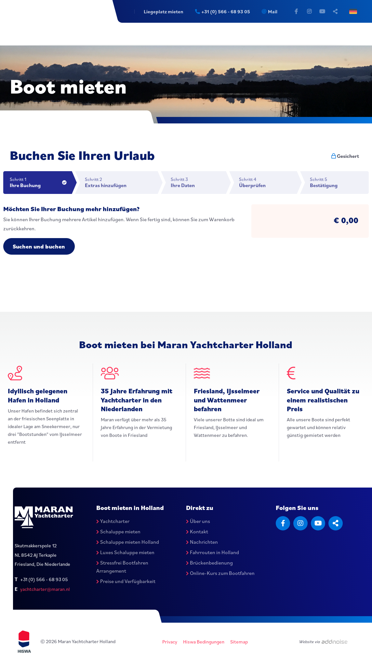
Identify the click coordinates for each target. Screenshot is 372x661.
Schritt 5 (339, 182)
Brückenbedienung (209, 562)
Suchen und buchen (40, 246)
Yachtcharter (112, 521)
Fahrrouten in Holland (212, 552)
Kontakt (197, 531)
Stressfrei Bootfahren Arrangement (122, 566)
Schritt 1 (41, 182)
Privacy (169, 642)
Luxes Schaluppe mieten (125, 552)
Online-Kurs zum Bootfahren (220, 573)
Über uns (198, 521)
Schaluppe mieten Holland (127, 542)
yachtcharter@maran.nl (45, 589)
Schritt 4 (268, 182)
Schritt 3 (198, 182)
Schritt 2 (121, 182)
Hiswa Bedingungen (203, 642)
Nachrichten (202, 542)
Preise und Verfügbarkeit (125, 581)
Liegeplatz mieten (162, 11)
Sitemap (239, 642)
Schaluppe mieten (118, 531)
